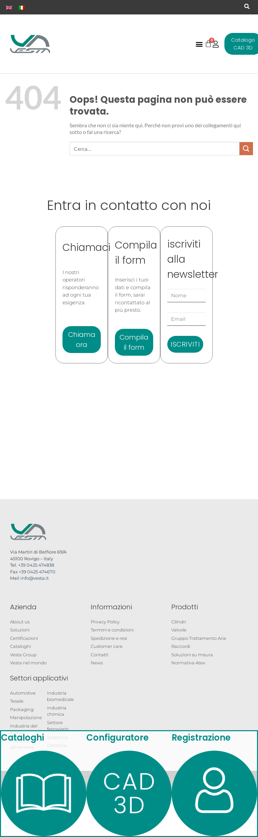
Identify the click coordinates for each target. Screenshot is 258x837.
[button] (247, 6)
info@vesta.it (34, 578)
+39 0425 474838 (36, 565)
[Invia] (246, 148)
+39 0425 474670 (37, 571)
